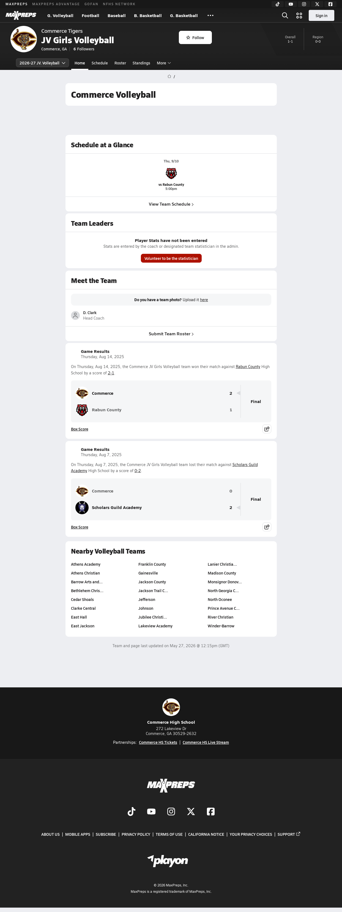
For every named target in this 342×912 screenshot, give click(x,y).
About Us (50, 834)
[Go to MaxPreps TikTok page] (131, 812)
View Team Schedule (171, 204)
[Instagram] (304, 4)
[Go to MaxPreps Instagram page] (171, 812)
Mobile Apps (77, 834)
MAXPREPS (17, 4)
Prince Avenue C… (223, 608)
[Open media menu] (299, 15)
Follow (195, 37)
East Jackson (82, 625)
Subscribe (106, 834)
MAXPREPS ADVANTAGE (56, 4)
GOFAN (91, 4)
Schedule (100, 63)
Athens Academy (85, 564)
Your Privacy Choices (251, 834)
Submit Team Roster (171, 333)
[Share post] (266, 428)
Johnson (145, 608)
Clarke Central (83, 608)
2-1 (111, 372)
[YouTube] (291, 4)
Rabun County (248, 366)
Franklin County (152, 564)
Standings (141, 63)
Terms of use (169, 834)
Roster (120, 63)
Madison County (221, 573)
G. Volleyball (60, 15)
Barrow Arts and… (87, 581)
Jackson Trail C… (153, 590)
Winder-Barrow (220, 625)
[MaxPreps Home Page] (169, 76)
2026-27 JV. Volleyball (42, 63)
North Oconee (219, 599)
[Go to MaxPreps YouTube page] (151, 812)
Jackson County (152, 581)
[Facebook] (330, 4)
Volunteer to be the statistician (171, 258)
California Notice (206, 834)
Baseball (117, 15)
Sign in (321, 15)
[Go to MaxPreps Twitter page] (191, 812)
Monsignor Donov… (224, 581)
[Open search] (285, 15)
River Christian (220, 617)
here (204, 299)
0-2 (138, 470)
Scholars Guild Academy (108, 507)
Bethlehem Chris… (87, 590)
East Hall (79, 617)
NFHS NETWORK (119, 4)
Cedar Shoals (82, 599)
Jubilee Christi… (152, 617)
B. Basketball (148, 15)
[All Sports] (210, 15)
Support (289, 834)
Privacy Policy (136, 834)
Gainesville (148, 573)
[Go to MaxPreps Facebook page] (210, 812)
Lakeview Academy (155, 625)
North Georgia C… (223, 590)
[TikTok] (278, 4)
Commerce (94, 393)
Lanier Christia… (222, 564)
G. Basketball (184, 15)
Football (90, 15)
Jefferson (146, 599)
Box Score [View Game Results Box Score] (79, 429)
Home (80, 63)
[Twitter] (317, 4)
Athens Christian (85, 573)
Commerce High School (171, 711)
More (163, 63)
